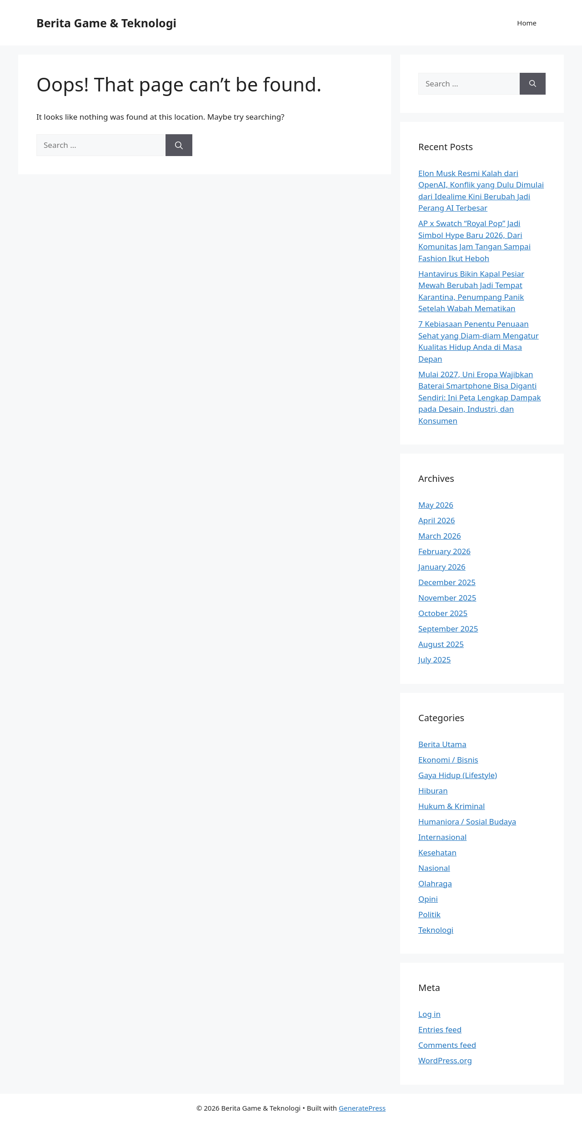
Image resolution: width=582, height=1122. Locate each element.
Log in (429, 1014)
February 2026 (444, 551)
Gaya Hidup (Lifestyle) (457, 775)
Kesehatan (437, 852)
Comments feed (447, 1045)
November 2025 (447, 597)
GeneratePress (362, 1107)
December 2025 (447, 582)
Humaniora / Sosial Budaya (467, 821)
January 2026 (442, 566)
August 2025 (441, 644)
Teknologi (435, 930)
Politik (429, 914)
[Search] (179, 145)
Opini (428, 899)
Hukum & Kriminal (451, 806)
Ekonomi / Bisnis (448, 759)
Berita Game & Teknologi (106, 22)
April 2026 (436, 520)
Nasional (434, 868)
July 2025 (434, 659)
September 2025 (448, 628)
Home (527, 22)
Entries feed (440, 1029)
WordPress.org (445, 1060)
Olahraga (435, 883)
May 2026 (435, 505)
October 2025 (442, 613)
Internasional (442, 837)
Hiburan (433, 790)
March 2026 (439, 536)
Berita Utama (442, 744)
